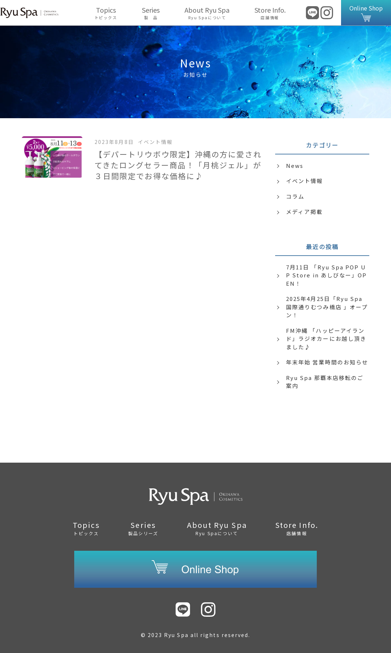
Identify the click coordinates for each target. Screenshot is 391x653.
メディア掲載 (304, 211)
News (294, 165)
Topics (106, 12)
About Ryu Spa (207, 12)
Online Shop (366, 13)
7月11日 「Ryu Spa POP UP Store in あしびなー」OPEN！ (326, 275)
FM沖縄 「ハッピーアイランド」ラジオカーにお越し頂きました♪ (326, 339)
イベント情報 (304, 181)
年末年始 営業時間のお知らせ (327, 362)
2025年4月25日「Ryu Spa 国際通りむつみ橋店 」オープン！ (327, 307)
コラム (295, 196)
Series (151, 12)
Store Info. (270, 12)
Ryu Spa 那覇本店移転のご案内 (324, 382)
